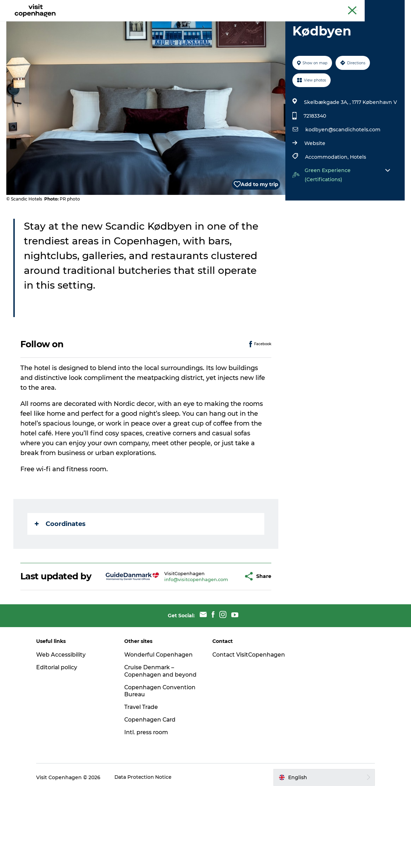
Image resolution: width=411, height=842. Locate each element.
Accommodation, (327, 190)
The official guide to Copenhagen (274, 6)
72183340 (314, 149)
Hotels (358, 190)
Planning (227, 22)
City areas (191, 22)
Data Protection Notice (147, 828)
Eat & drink (153, 22)
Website (314, 176)
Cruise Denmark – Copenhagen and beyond (152, 718)
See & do (117, 22)
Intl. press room (148, 783)
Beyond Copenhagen (337, 6)
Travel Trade (143, 758)
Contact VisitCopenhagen (237, 702)
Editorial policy (61, 711)
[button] (222, 614)
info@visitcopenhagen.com (179, 617)
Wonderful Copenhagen (161, 698)
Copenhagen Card (385, 6)
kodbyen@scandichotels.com (342, 163)
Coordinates (60, 557)
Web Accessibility (65, 698)
